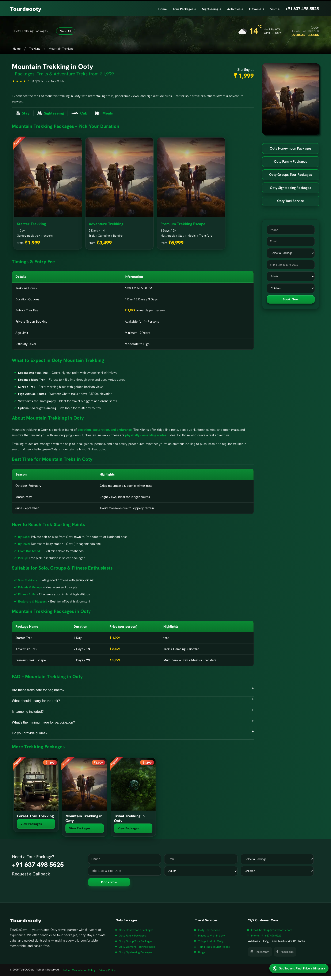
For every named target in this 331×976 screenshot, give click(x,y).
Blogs (201, 952)
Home (162, 9)
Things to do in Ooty (210, 941)
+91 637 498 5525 (266, 935)
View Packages (31, 824)
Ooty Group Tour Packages (135, 941)
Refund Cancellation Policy (79, 970)
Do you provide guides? (29, 733)
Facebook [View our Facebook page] (285, 952)
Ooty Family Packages (290, 161)
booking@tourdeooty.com (271, 930)
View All (65, 31)
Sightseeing (211, 9)
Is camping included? (27, 711)
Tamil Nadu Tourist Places (214, 947)
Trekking (34, 48)
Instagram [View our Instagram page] (260, 952)
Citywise (256, 9)
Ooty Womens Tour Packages (137, 947)
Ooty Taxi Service (290, 201)
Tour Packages (184, 9)
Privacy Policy (107, 970)
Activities (235, 9)
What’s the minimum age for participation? (43, 722)
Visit (274, 9)
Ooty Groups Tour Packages (290, 174)
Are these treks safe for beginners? (38, 690)
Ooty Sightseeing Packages (290, 187)
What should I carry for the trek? (36, 701)
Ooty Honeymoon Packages (291, 148)
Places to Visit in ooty (211, 935)
